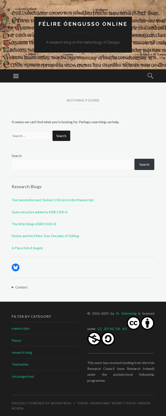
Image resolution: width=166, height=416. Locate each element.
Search (17, 156)
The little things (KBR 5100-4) (34, 224)
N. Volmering (126, 313)
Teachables (20, 364)
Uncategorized (23, 376)
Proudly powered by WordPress (42, 403)
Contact (21, 287)
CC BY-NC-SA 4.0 (112, 329)
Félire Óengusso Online (83, 24)
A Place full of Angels (27, 248)
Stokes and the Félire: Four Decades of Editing (45, 236)
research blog (22, 352)
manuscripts (21, 328)
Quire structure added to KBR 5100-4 (39, 212)
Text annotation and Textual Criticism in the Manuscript (53, 200)
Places (16, 340)
